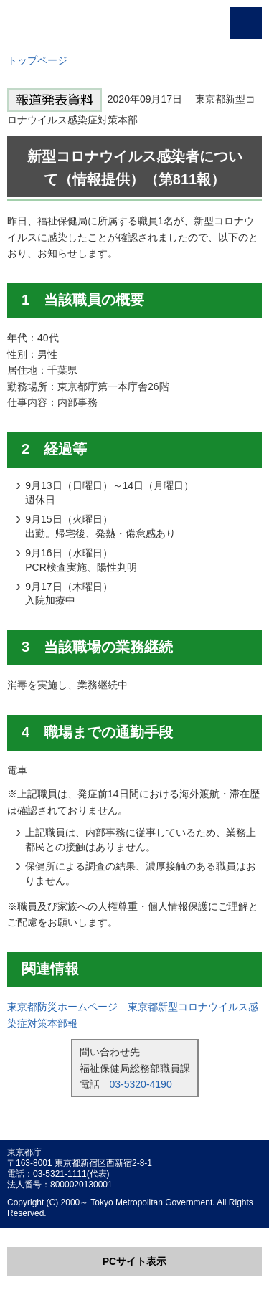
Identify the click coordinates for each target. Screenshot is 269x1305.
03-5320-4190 (141, 1084)
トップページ (37, 60)
